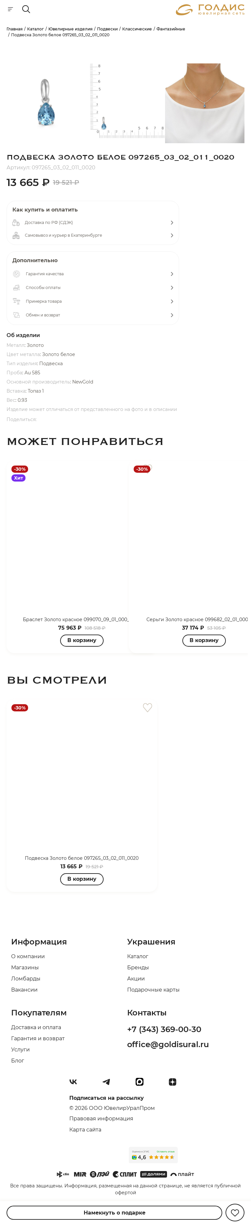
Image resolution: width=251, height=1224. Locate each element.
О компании (28, 956)
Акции (136, 979)
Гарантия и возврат (38, 1038)
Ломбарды (26, 979)
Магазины (25, 967)
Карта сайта (85, 1130)
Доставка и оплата (36, 1027)
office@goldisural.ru (168, 1044)
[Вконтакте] (75, 1084)
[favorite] (147, 708)
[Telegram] (108, 1084)
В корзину (204, 640)
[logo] (210, 13)
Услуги (20, 1049)
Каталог (137, 956)
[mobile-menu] (10, 9)
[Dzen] (175, 1084)
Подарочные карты (153, 990)
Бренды (138, 967)
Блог (17, 1061)
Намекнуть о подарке (114, 1213)
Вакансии (24, 990)
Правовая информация (101, 1118)
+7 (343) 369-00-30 (164, 1029)
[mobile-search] (26, 9)
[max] (142, 1084)
